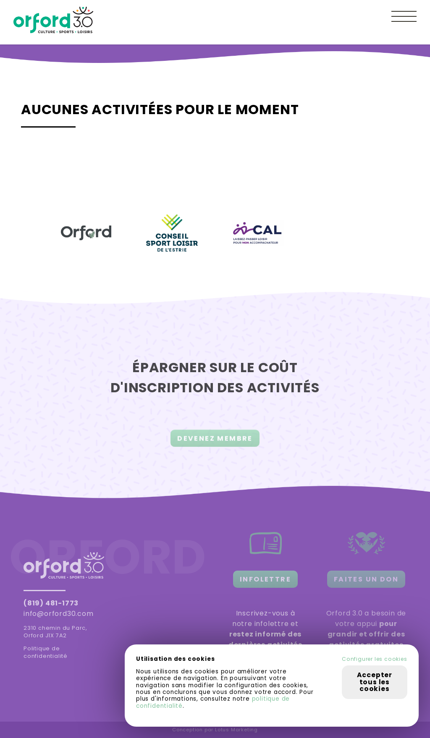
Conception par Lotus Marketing (215, 729)
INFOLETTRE (265, 579)
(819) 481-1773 (51, 603)
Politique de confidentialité (46, 652)
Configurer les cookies (374, 659)
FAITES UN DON (366, 579)
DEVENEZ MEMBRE (215, 441)
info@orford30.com (59, 613)
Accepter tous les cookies (374, 681)
